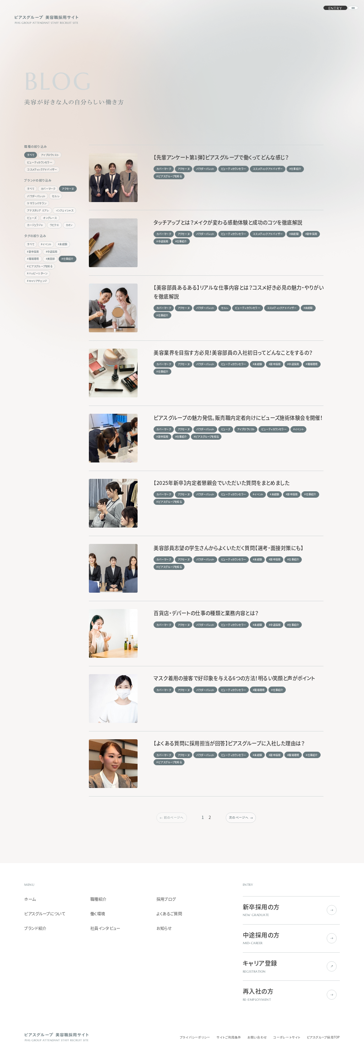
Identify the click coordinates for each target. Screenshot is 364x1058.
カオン (69, 225)
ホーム (30, 899)
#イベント (46, 244)
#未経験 (62, 244)
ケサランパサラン (36, 203)
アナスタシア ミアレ (38, 210)
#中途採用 (52, 251)
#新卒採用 (33, 251)
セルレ (55, 196)
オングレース (50, 217)
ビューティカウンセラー (39, 162)
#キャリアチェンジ (37, 280)
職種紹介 (98, 899)
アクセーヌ (68, 188)
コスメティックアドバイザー (42, 169)
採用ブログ (166, 899)
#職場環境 (33, 258)
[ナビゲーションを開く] (345, 19)
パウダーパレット (36, 196)
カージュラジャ (35, 225)
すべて (30, 155)
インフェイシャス (65, 210)
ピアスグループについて (44, 913)
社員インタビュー (105, 928)
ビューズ (31, 217)
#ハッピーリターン (37, 273)
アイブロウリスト (50, 155)
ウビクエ (54, 225)
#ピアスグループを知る (39, 266)
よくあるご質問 (169, 913)
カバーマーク (48, 188)
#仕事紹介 (67, 258)
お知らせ (164, 928)
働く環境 (97, 913)
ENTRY (326, 19)
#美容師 (50, 258)
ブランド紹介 (35, 928)
